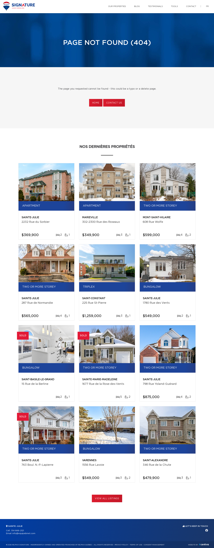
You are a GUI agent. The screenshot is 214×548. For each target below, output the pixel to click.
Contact (191, 6)
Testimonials (155, 6)
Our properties (117, 6)
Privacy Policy (121, 545)
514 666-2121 (17, 531)
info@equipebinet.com (23, 534)
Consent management (154, 545)
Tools (174, 6)
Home (95, 103)
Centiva (204, 544)
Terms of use (136, 545)
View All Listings (107, 499)
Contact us (114, 103)
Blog (137, 6)
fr (207, 6)
